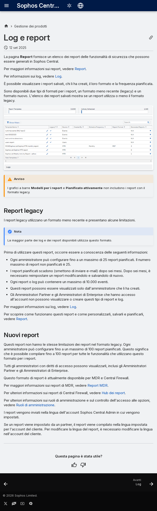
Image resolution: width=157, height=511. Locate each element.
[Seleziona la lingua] (80, 5)
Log (58, 76)
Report (80, 69)
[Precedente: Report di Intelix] (6, 484)
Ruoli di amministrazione (35, 405)
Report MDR (97, 385)
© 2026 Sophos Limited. (20, 495)
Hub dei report (113, 393)
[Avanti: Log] (142, 484)
